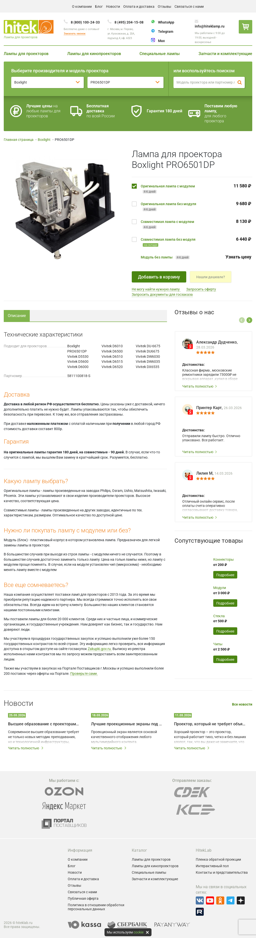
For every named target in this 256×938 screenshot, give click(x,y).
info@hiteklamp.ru (209, 26)
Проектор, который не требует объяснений (210, 724)
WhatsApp (166, 22)
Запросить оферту (201, 289)
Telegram (165, 32)
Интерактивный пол (212, 866)
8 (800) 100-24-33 (85, 22)
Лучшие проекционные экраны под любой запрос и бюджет (127, 724)
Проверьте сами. (84, 674)
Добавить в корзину (159, 276)
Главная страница (19, 140)
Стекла (219, 616)
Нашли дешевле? (210, 277)
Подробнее (225, 575)
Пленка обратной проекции (218, 859)
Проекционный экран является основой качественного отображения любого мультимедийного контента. (124, 737)
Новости (113, 7)
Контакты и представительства (222, 872)
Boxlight (44, 140)
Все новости (242, 704)
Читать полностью (199, 386)
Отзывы (164, 7)
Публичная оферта (83, 898)
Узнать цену (238, 256)
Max (161, 41)
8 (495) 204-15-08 (129, 22)
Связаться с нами (189, 7)
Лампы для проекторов (26, 53)
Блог (99, 7)
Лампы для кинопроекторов (94, 53)
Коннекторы (223, 559)
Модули (219, 588)
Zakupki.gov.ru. (100, 649)
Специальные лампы (160, 53)
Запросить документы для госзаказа (162, 294)
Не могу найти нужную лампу (156, 289)
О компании (82, 7)
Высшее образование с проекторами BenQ (44, 724)
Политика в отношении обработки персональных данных (96, 907)
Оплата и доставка (138, 7)
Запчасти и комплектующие (225, 53)
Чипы (217, 644)
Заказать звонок (75, 33)
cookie (139, 932)
